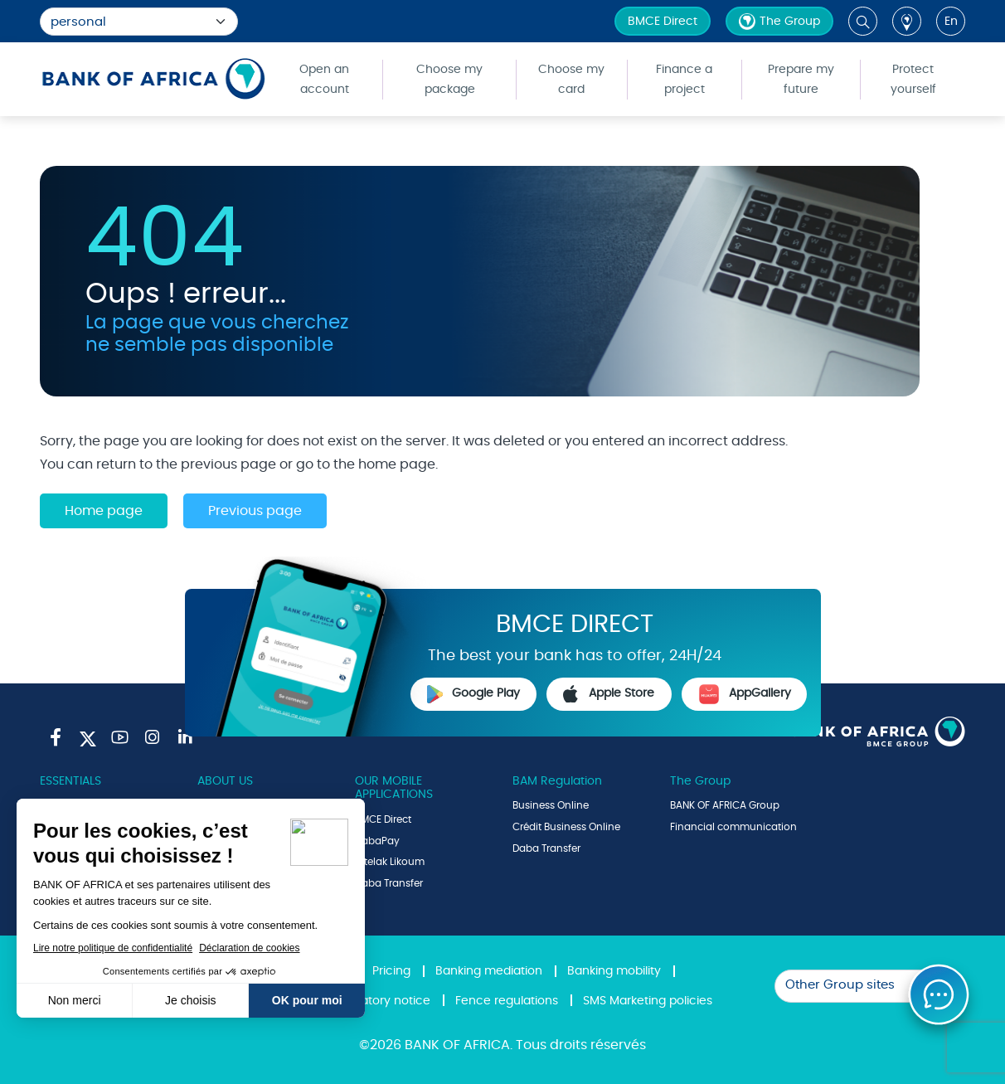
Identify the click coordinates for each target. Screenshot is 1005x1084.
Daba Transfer (389, 883)
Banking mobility (614, 971)
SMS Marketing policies (647, 1001)
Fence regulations (506, 1001)
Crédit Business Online (566, 827)
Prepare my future (801, 79)
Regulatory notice (379, 1001)
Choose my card (571, 79)
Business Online (550, 805)
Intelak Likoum (390, 862)
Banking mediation (488, 971)
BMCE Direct (662, 21)
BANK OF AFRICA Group (724, 805)
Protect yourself (913, 79)
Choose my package (449, 79)
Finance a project (684, 79)
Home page (104, 511)
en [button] (951, 21)
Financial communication (733, 827)
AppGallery (744, 694)
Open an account (324, 79)
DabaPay (377, 841)
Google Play (473, 694)
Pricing (391, 971)
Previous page (255, 511)
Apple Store (608, 694)
